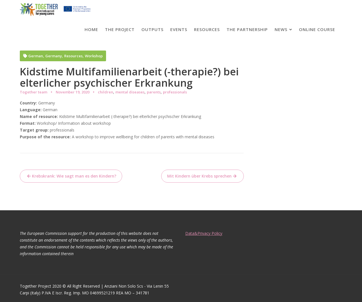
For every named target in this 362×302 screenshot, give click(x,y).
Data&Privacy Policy (204, 233)
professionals (175, 92)
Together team (33, 92)
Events (178, 29)
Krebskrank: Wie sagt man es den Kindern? (74, 176)
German (35, 56)
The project (120, 29)
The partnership (247, 29)
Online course (317, 29)
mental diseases (130, 92)
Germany (53, 56)
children (105, 92)
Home (91, 29)
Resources (207, 29)
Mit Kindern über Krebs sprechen (199, 176)
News (281, 29)
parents (154, 92)
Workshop (94, 56)
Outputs (152, 29)
